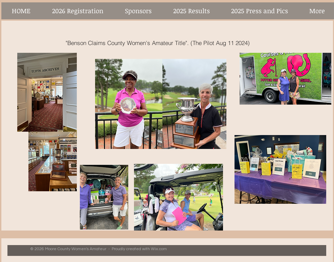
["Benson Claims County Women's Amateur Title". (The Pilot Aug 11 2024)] (157, 42)
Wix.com (159, 249)
